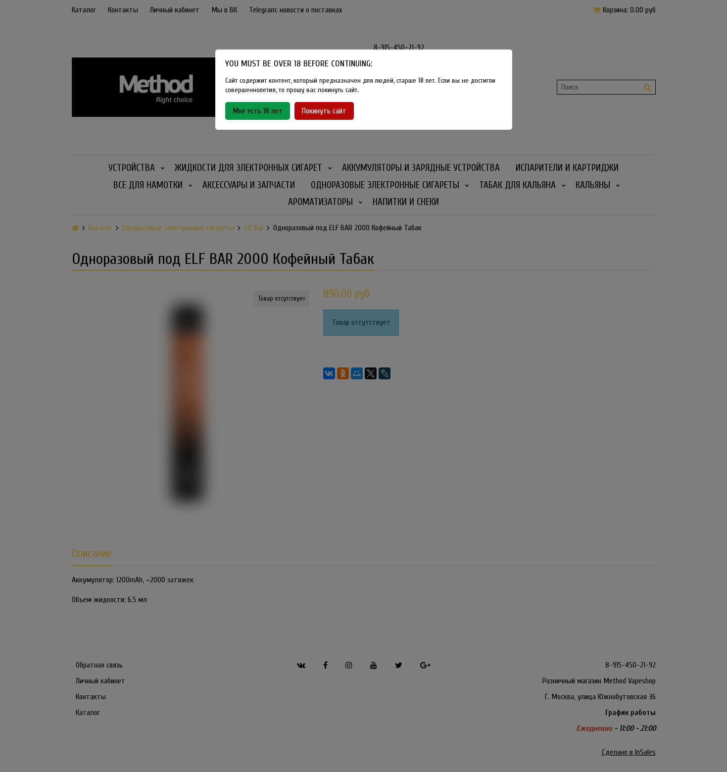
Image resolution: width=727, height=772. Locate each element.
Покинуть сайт (324, 110)
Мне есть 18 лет (258, 110)
